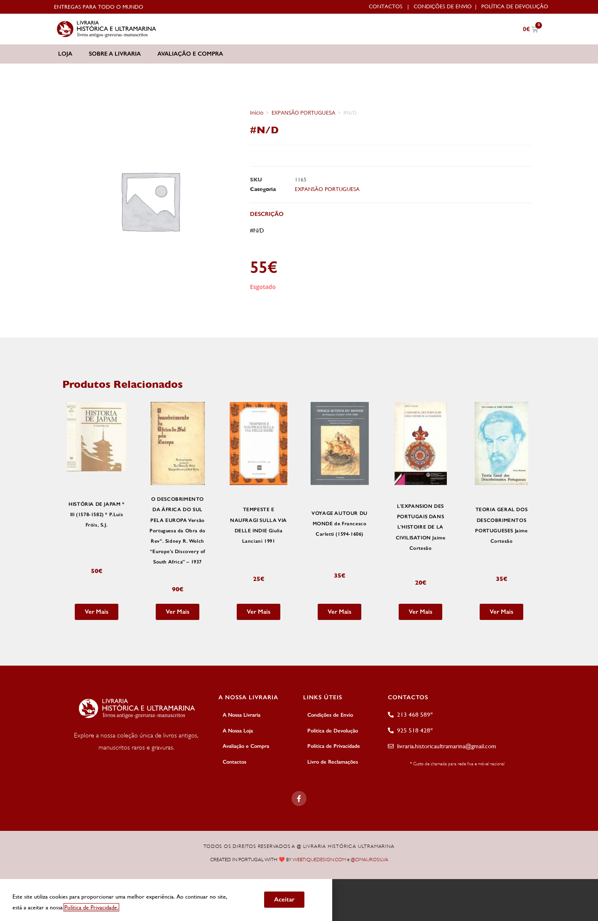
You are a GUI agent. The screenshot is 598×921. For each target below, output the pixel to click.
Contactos (385, 6)
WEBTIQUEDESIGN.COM (319, 857)
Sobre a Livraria (115, 53)
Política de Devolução (514, 6)
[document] (299, 898)
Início (256, 112)
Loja (65, 53)
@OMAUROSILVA (369, 857)
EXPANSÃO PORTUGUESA (304, 112)
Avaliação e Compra (190, 53)
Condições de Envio (443, 6)
